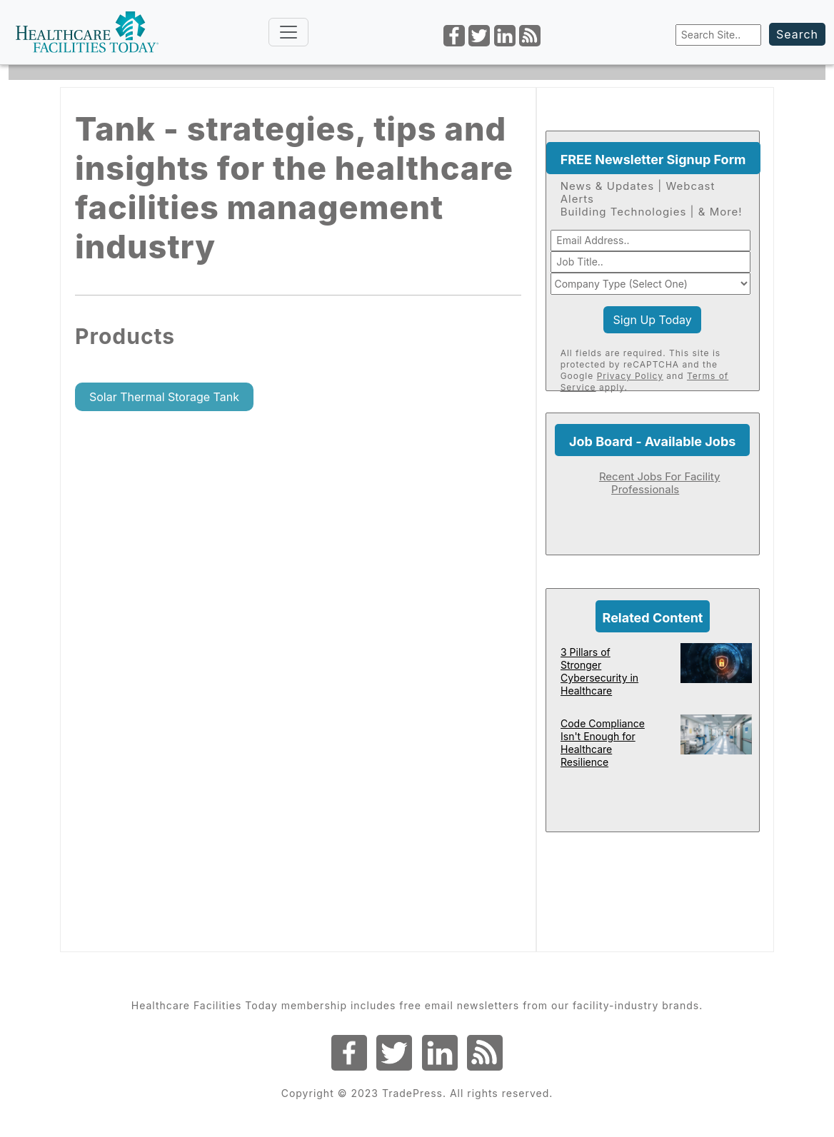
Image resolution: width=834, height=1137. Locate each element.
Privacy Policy (630, 375)
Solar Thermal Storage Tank (164, 397)
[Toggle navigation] (288, 32)
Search (797, 34)
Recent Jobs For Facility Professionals (659, 483)
